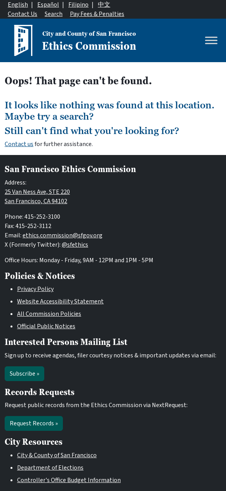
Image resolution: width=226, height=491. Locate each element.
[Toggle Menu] (211, 40)
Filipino (78, 4)
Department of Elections (50, 467)
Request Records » (34, 423)
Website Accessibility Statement (60, 301)
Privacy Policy (35, 289)
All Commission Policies (49, 314)
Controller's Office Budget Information (69, 480)
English (18, 4)
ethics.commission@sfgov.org (63, 235)
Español (48, 4)
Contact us (19, 144)
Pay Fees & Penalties (97, 14)
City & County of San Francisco (57, 455)
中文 (104, 4)
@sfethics (75, 244)
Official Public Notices (46, 326)
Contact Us (22, 14)
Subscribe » (24, 373)
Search (54, 14)
